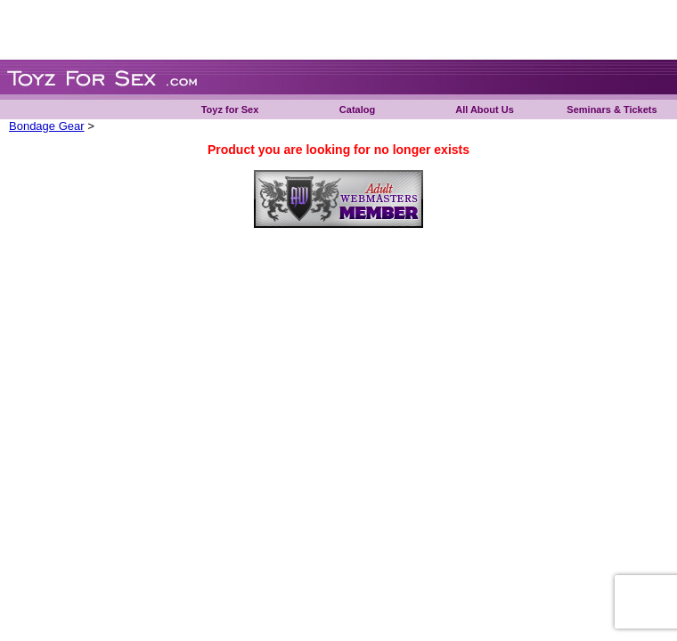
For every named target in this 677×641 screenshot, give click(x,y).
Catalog (357, 109)
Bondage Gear (47, 126)
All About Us (484, 109)
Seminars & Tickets (612, 109)
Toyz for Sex (230, 109)
